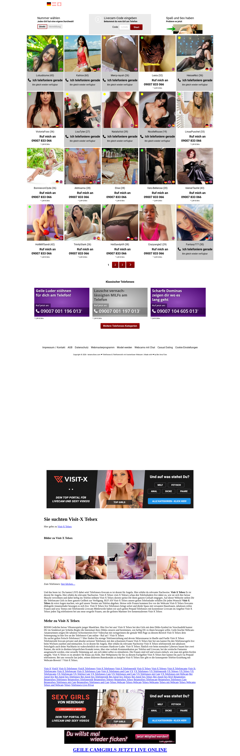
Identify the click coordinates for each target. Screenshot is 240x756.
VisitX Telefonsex (87, 668)
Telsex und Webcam (54, 685)
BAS (170, 676)
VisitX (55, 668)
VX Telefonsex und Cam (123, 674)
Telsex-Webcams (150, 682)
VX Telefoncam (65, 674)
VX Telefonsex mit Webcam (174, 674)
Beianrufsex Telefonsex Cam (172, 679)
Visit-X (47, 668)
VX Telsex (184, 671)
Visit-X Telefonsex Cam (89, 671)
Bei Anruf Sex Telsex (142, 676)
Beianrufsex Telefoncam (146, 679)
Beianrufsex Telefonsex (55, 679)
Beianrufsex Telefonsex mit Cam (60, 682)
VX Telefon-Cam (81, 674)
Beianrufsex (180, 676)
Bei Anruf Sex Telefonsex (67, 676)
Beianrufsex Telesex (104, 679)
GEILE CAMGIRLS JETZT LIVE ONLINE (120, 749)
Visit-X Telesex (159, 668)
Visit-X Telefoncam (66, 671)
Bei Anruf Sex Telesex (120, 676)
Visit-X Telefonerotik (125, 668)
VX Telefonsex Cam (101, 674)
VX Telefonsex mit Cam (148, 674)
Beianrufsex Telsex (123, 679)
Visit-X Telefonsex (105, 668)
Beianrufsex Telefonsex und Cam (93, 682)
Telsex (67, 685)
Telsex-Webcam (134, 682)
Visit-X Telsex (65, 526)
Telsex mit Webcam (169, 682)
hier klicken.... (68, 584)
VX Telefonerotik (158, 671)
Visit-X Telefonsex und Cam (115, 671)
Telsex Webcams (187, 682)
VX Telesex (172, 671)
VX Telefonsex (141, 671)
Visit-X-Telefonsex (68, 668)
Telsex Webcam (117, 682)
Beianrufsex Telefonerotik (80, 679)
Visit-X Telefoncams (177, 668)
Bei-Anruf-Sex (160, 676)
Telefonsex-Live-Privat (82, 685)
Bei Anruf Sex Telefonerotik (94, 676)
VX (131, 671)
